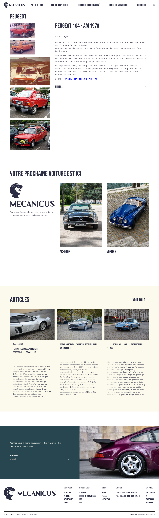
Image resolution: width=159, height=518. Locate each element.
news (104, 492)
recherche (68, 499)
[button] (102, 87)
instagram (150, 492)
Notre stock (37, 5)
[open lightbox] (22, 30)
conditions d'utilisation (126, 492)
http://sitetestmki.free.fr (81, 79)
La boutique (141, 5)
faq (80, 499)
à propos (83, 492)
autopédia (106, 499)
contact (83, 502)
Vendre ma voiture (60, 5)
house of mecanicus (87, 496)
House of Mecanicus (118, 5)
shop (66, 502)
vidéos (104, 496)
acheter (67, 492)
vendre (67, 496)
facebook (150, 499)
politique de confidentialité (128, 496)
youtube (149, 502)
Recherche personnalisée (89, 5)
